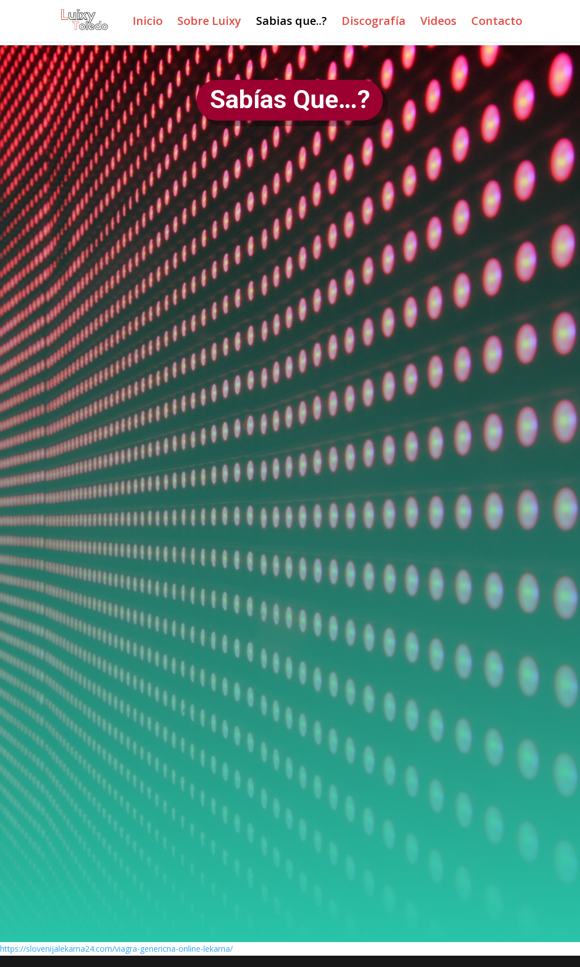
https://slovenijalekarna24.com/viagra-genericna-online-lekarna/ (116, 948)
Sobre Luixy (209, 22)
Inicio (148, 22)
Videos (438, 22)
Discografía (374, 22)
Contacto (496, 22)
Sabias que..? (291, 22)
